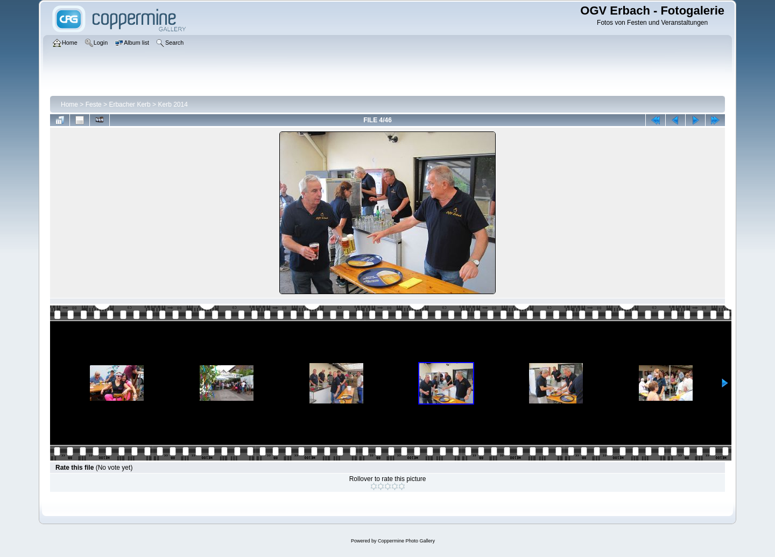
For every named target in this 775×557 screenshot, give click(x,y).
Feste (94, 104)
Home (69, 104)
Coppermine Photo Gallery (406, 541)
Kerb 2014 (172, 104)
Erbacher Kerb (129, 104)
